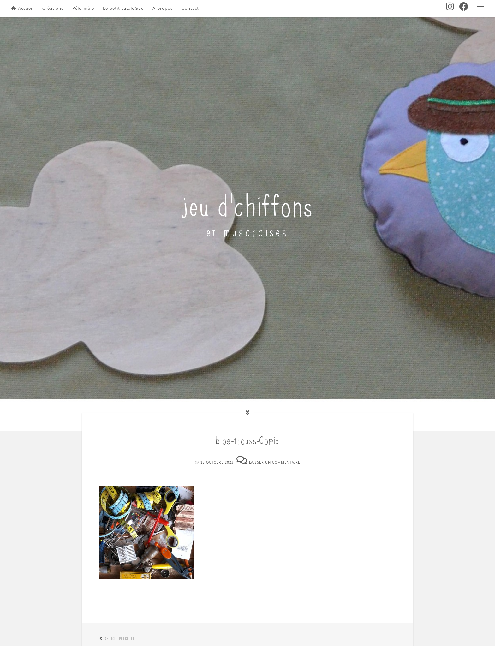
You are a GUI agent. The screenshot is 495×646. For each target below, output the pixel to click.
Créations (52, 8)
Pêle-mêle (83, 8)
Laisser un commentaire (274, 462)
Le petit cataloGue (123, 8)
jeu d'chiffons (247, 203)
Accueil (22, 8)
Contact (190, 8)
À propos (162, 8)
